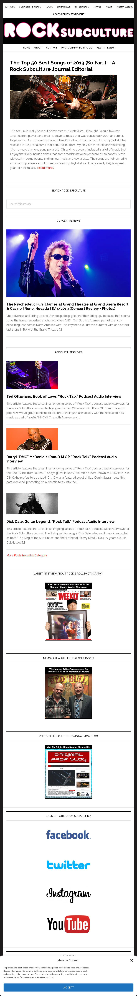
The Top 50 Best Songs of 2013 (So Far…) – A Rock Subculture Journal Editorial (63, 68)
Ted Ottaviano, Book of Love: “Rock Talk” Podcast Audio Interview (63, 403)
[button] (131, 960)
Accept (68, 987)
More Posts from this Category (26, 562)
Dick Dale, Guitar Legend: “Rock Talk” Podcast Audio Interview (60, 528)
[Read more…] (45, 174)
